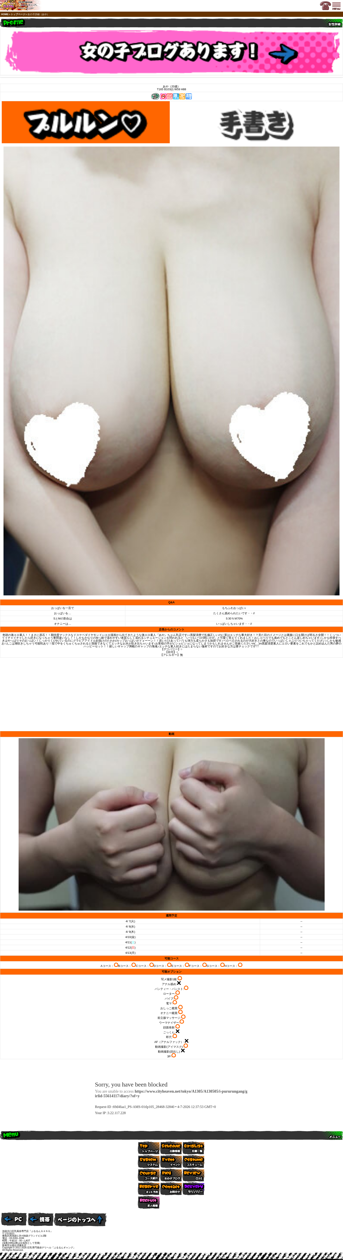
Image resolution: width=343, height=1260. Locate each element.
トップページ (18, 14)
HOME (4, 14)
